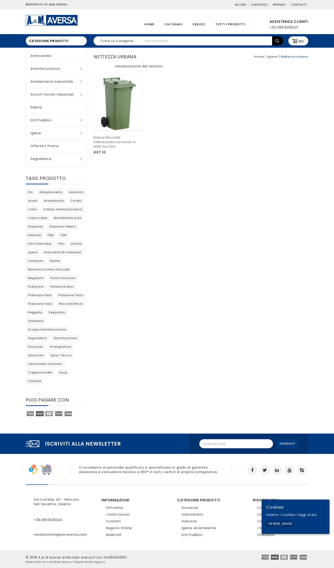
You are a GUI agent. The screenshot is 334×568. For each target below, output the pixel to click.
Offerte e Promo (45, 146)
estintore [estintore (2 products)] (34, 235)
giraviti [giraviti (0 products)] (76, 244)
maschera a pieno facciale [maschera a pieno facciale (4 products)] (49, 269)
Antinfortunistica (56, 68)
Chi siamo (173, 24)
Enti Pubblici (56, 120)
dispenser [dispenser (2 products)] (35, 226)
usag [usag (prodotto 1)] (63, 372)
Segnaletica (56, 159)
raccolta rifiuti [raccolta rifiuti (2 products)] (71, 304)
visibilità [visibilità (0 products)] (34, 381)
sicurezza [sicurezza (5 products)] (35, 347)
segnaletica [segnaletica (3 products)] (37, 338)
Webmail (113, 535)
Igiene (56, 133)
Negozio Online (119, 528)
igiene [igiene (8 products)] (33, 252)
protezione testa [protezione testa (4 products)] (70, 295)
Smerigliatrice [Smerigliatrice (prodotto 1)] (60, 347)
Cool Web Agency (59, 562)
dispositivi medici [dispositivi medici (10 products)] (62, 226)
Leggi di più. (307, 514)
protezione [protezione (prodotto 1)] (36, 287)
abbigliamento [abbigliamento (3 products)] (50, 192)
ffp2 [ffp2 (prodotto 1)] (51, 235)
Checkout (259, 5)
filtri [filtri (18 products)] (61, 244)
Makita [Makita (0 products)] (55, 261)
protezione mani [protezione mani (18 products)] (62, 287)
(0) (301, 41)
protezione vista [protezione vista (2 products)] (40, 304)
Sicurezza (190, 507)
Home (149, 24)
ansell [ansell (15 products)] (32, 201)
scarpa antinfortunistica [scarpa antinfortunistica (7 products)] (47, 329)
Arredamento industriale (56, 81)
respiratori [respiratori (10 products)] (57, 312)
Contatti (299, 5)
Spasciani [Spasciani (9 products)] (36, 355)
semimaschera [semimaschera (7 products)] (66, 338)
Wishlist (279, 5)
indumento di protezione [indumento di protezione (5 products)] (62, 252)
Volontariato (192, 514)
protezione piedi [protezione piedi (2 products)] (40, 295)
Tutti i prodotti (230, 24)
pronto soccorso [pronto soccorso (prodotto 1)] (62, 278)
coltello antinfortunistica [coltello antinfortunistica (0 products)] (62, 209)
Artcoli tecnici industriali (56, 94)
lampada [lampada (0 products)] (35, 261)
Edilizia (36, 107)
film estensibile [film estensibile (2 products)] (40, 244)
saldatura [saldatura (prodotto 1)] (36, 321)
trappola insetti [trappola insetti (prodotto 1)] (40, 372)
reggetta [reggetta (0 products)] (35, 312)
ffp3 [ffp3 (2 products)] (64, 235)
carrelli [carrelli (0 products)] (76, 201)
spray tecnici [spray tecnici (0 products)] (60, 355)
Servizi (199, 24)
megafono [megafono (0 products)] (36, 278)
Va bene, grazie (280, 524)
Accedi (241, 5)
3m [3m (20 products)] (30, 192)
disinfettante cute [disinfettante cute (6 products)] (67, 218)
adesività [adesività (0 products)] (76, 192)
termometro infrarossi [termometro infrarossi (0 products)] (45, 364)
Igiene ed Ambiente (199, 528)
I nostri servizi (118, 514)
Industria (189, 521)
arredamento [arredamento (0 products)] (54, 201)
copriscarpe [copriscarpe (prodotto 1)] (37, 218)
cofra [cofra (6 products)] (32, 209)
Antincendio (41, 56)
